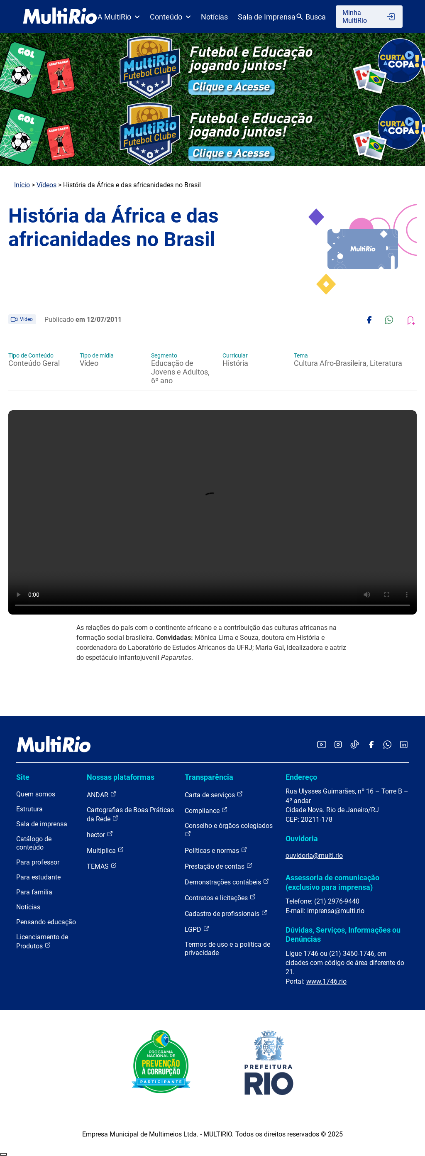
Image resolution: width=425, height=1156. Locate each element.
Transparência (209, 777)
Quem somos (35, 794)
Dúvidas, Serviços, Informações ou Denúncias (343, 934)
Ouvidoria (302, 838)
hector (100, 834)
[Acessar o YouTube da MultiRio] (322, 745)
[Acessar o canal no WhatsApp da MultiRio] (387, 745)
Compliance (206, 810)
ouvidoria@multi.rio (314, 856)
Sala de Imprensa (267, 16)
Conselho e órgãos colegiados (229, 829)
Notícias (214, 16)
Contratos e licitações (220, 897)
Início (22, 185)
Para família (34, 892)
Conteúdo (170, 16)
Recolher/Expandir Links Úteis (3, 1154)
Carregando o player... (212, 512)
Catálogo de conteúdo (33, 843)
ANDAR (102, 794)
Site (22, 777)
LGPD (197, 929)
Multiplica (105, 850)
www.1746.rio (326, 981)
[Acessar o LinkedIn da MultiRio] (404, 745)
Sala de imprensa (41, 824)
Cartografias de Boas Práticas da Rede (130, 814)
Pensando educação (46, 922)
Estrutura (29, 809)
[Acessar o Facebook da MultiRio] (371, 745)
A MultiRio (119, 16)
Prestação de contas (219, 866)
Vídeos (46, 185)
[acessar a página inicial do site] (60, 16)
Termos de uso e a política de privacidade (227, 948)
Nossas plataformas (120, 777)
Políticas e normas (216, 850)
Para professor (37, 862)
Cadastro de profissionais (226, 913)
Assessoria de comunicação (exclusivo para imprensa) (332, 882)
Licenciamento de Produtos (42, 941)
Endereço (301, 777)
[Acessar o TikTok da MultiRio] (354, 745)
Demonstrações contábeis (227, 881)
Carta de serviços (214, 794)
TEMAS (102, 866)
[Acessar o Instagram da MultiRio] (338, 745)
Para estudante (38, 877)
